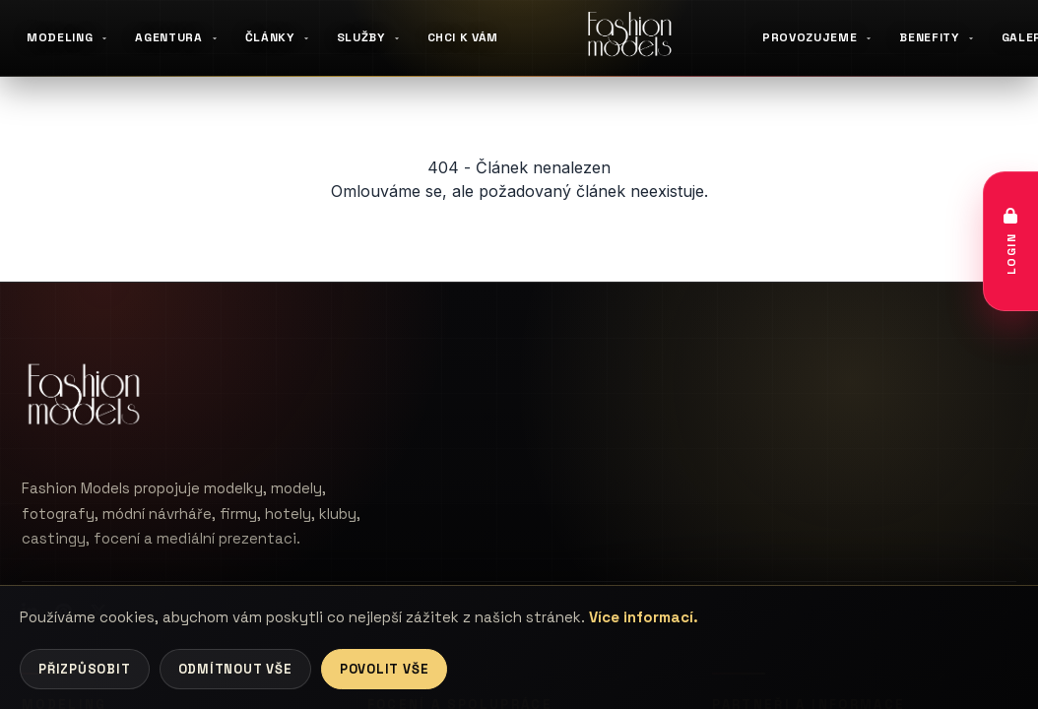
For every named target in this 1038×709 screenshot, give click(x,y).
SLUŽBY (369, 37)
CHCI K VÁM (463, 37)
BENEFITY (937, 37)
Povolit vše (384, 669)
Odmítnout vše (235, 669)
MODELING (68, 37)
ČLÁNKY (278, 37)
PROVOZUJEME (818, 37)
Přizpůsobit (84, 669)
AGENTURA (177, 37)
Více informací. (643, 617)
